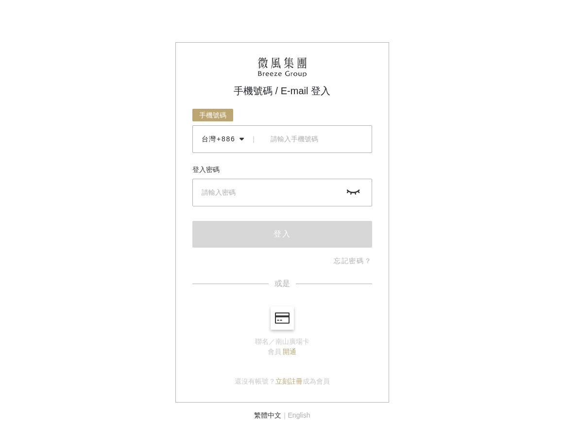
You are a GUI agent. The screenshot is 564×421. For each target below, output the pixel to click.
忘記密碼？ (353, 261)
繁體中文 (267, 415)
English (299, 415)
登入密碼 (206, 169)
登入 (282, 234)
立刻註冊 (289, 381)
